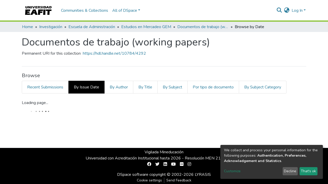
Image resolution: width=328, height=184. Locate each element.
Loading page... (35, 103)
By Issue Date (86, 87)
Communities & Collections (84, 10)
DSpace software (132, 174)
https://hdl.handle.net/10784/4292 (114, 53)
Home (27, 27)
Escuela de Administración (91, 27)
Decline (290, 171)
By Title (145, 87)
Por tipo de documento (213, 87)
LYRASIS (203, 174)
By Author (119, 87)
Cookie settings (149, 180)
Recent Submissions (45, 87)
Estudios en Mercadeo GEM (146, 27)
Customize (232, 171)
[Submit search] (279, 10)
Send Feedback (178, 180)
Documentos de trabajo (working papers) (203, 27)
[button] (287, 10)
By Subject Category (262, 87)
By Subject (172, 87)
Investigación (50, 27)
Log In (297, 10)
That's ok (308, 171)
